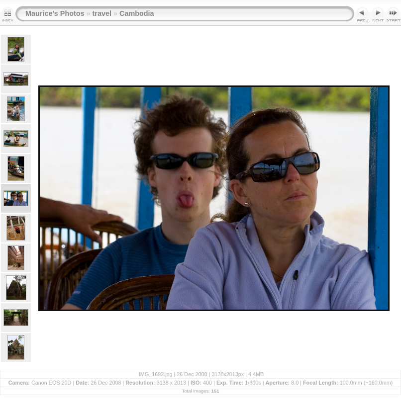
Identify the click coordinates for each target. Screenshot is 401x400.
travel (102, 13)
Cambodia (136, 13)
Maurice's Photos (55, 13)
